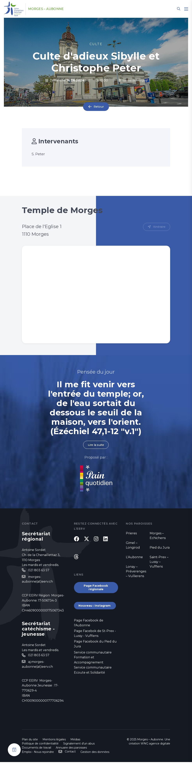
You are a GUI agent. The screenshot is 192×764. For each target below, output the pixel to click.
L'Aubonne (134, 557)
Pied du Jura (160, 548)
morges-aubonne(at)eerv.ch (37, 580)
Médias (75, 741)
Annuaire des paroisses (71, 749)
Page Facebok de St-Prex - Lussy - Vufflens (95, 639)
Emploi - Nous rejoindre (38, 754)
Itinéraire (158, 227)
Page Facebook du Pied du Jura (95, 650)
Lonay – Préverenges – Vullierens (136, 571)
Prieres (131, 534)
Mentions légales (54, 741)
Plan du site (30, 741)
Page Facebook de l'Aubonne (88, 628)
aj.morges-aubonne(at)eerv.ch (37, 666)
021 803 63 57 (38, 571)
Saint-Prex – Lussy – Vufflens (159, 562)
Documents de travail (36, 749)
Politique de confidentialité (40, 745)
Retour (98, 107)
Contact (70, 753)
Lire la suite (96, 445)
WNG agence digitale (155, 745)
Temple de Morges (133, 80)
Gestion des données (94, 754)
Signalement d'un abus (79, 745)
